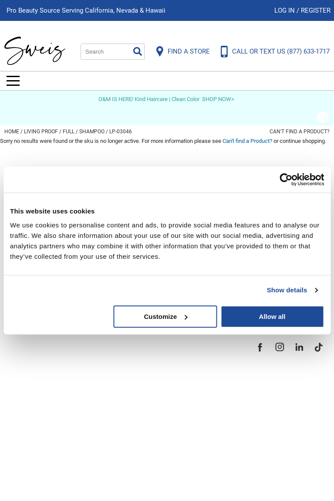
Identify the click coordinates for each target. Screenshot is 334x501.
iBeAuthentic (180, 480)
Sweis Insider (156, 418)
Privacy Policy (31, 403)
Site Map (148, 374)
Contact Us (25, 359)
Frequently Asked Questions (58, 344)
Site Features (157, 359)
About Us (148, 344)
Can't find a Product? (300, 132)
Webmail (21, 448)
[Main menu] (13, 80)
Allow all (272, 316)
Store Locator (157, 403)
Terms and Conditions (46, 433)
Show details (287, 290)
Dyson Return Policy (42, 388)
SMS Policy (25, 418)
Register (316, 10)
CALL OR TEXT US (281, 51)
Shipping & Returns (41, 374)
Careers (146, 388)
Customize (165, 316)
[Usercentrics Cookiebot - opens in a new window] (286, 179)
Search (137, 51)
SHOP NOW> (218, 99)
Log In (285, 10)
